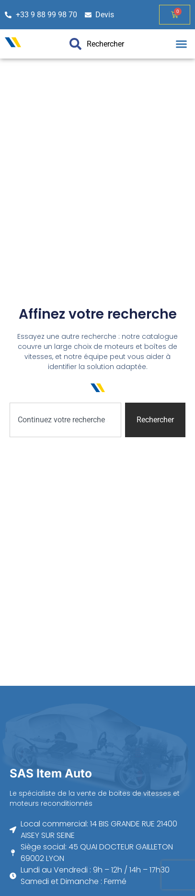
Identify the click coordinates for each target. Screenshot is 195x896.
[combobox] (65, 420)
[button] (181, 44)
